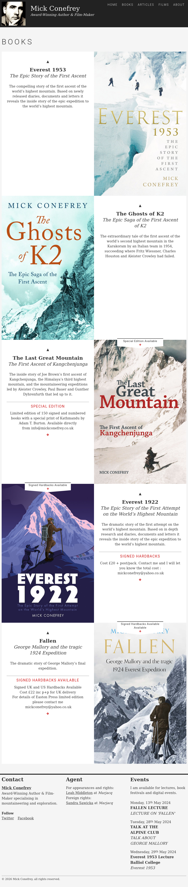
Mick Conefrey (16, 788)
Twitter (8, 818)
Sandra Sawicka (79, 803)
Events (139, 779)
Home (113, 4)
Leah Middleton (79, 793)
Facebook (26, 818)
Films (163, 4)
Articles (146, 4)
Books (127, 4)
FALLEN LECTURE (158, 811)
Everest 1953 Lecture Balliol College (158, 863)
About (179, 4)
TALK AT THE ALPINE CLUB (158, 835)
